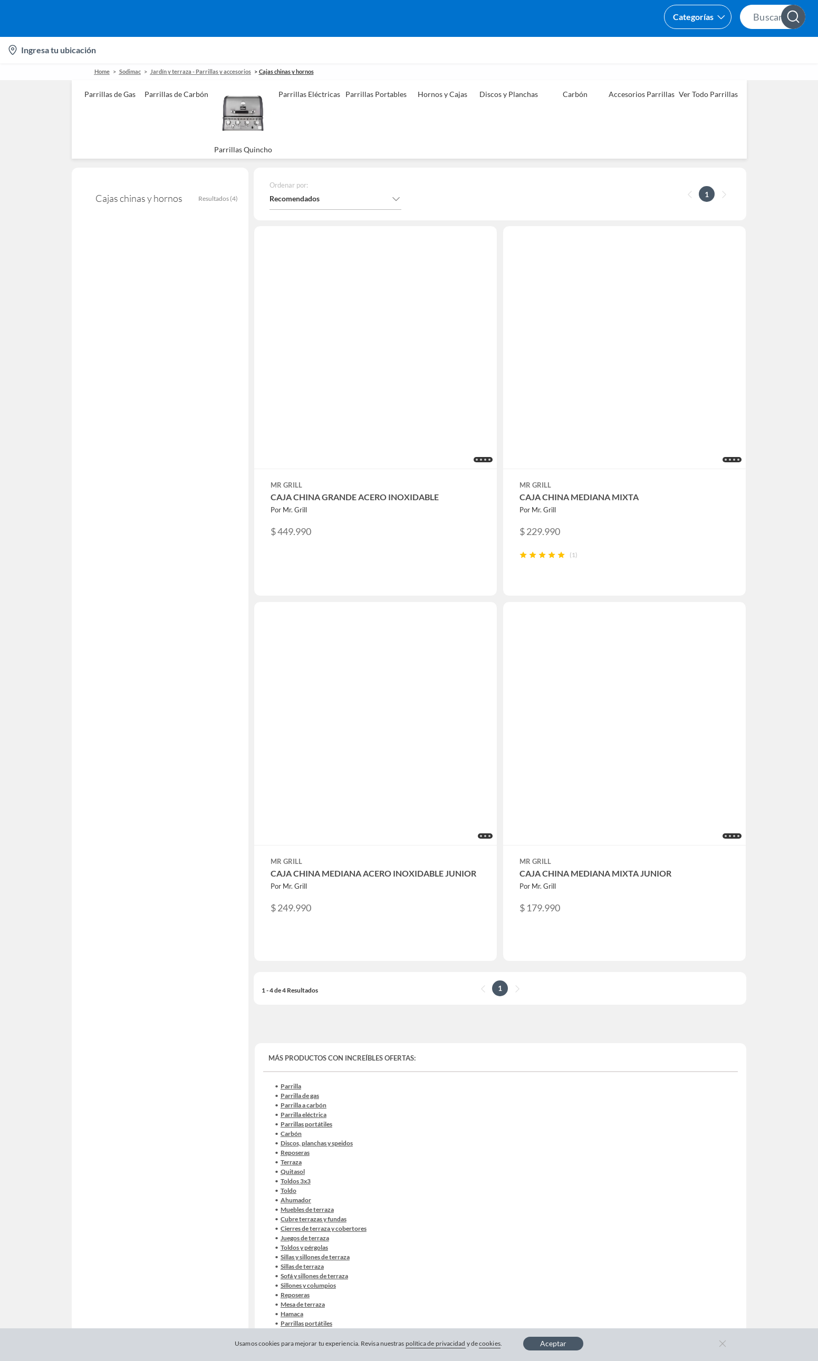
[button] (402, 18)
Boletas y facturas (109, 1066)
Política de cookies (392, 1254)
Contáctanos (101, 1016)
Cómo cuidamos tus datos (122, 1150)
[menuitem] (682, 50)
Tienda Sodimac (672, 1066)
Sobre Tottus (667, 1049)
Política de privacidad (477, 1254)
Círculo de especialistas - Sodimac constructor (533, 1066)
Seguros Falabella (675, 1134)
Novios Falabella (485, 1032)
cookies (490, 1343)
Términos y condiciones (303, 1254)
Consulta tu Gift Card (115, 1167)
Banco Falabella (672, 1117)
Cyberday (285, 1117)
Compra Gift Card (109, 1184)
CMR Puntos (478, 1016)
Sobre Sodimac (671, 1032)
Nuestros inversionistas (307, 1032)
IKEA (655, 1100)
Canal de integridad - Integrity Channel (143, 1117)
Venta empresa (293, 1049)
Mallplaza (662, 1167)
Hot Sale (282, 1134)
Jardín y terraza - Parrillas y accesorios (200, 71)
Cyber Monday (293, 1083)
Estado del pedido (109, 1083)
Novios (749, 50)
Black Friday (289, 1100)
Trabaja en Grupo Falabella (313, 1066)
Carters (281, 1201)
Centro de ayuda (107, 1032)
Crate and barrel (296, 1150)
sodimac (130, 71)
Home (102, 71)
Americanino (290, 1167)
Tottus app (664, 1184)
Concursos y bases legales (122, 1100)
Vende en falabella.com (606, 50)
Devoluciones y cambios (119, 1049)
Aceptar (553, 1343)
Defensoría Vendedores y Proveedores (143, 1134)
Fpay (654, 1150)
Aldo (277, 1184)
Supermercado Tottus (682, 1083)
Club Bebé (475, 1049)
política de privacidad (436, 1343)
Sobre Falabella (672, 1016)
